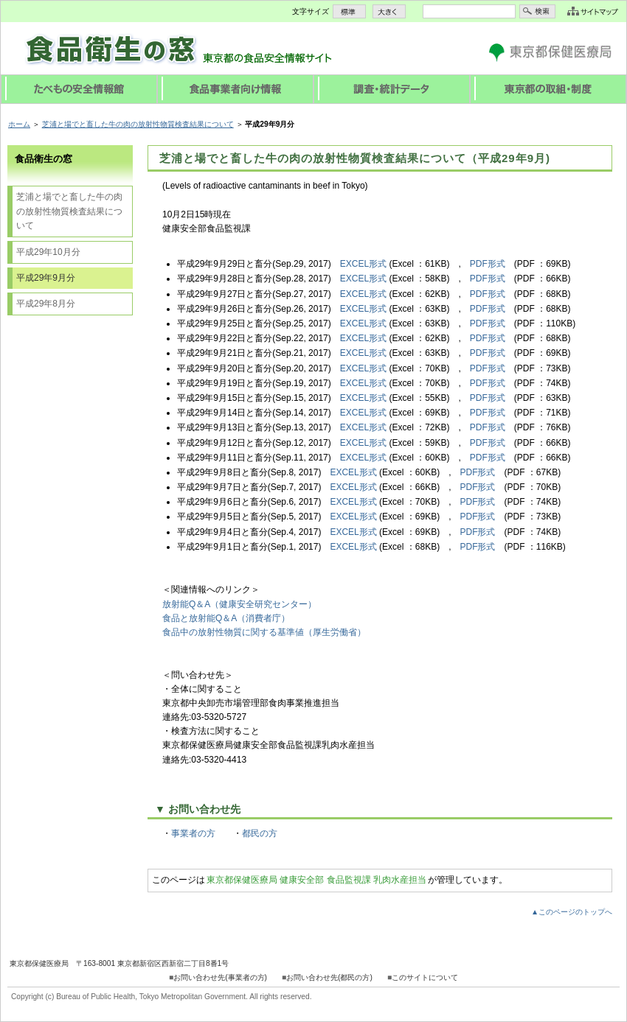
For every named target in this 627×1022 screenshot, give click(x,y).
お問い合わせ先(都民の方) (329, 977)
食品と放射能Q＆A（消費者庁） (226, 618)
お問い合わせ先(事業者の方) (220, 977)
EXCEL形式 (363, 264)
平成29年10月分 (48, 252)
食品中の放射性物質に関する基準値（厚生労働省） (264, 632)
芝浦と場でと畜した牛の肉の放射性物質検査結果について (138, 124)
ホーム (19, 124)
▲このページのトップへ (571, 912)
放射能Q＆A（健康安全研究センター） (239, 604)
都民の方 (259, 833)
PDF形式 (487, 264)
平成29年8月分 (45, 303)
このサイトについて (425, 977)
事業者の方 (193, 833)
